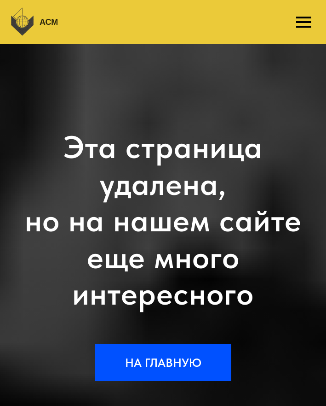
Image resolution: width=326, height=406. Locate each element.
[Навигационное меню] (303, 22)
